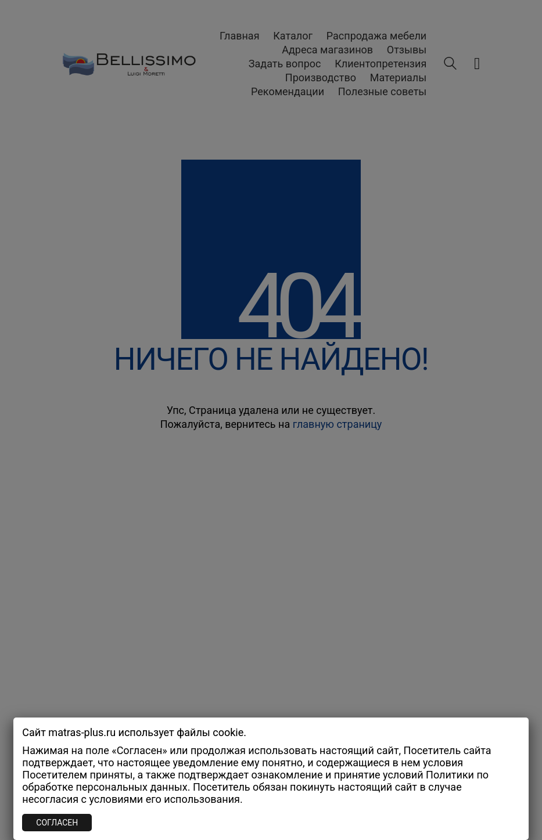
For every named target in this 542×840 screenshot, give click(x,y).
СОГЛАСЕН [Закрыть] (57, 822)
